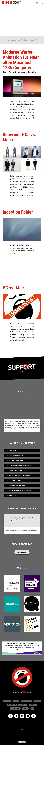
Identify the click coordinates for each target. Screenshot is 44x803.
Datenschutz (15, 708)
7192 (24, 692)
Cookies (25, 708)
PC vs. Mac (13, 288)
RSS (32, 708)
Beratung (33, 704)
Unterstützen (26, 701)
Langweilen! (22, 552)
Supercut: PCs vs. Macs (19, 137)
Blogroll (7, 701)
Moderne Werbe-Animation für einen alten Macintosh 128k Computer (21, 59)
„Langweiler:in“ (15, 520)
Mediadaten (12, 704)
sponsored (23, 704)
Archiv (16, 701)
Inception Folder (18, 212)
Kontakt (37, 701)
